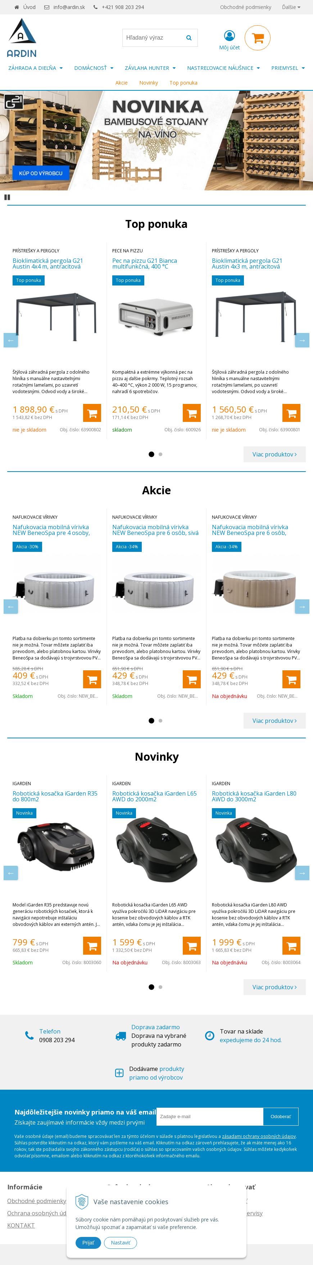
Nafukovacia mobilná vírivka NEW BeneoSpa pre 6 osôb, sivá (155, 530)
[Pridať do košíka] (92, 413)
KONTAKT (21, 1225)
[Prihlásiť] (229, 39)
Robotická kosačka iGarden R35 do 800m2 (55, 796)
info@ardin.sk (69, 7)
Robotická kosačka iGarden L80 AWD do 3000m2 (254, 796)
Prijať (88, 1243)
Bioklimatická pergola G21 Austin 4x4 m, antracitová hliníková (48, 266)
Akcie (121, 82)
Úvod (29, 7)
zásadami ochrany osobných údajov (259, 1136)
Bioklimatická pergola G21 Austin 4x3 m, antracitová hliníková (247, 266)
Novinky (148, 82)
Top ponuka (183, 82)
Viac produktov (275, 454)
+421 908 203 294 (123, 7)
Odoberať (281, 1116)
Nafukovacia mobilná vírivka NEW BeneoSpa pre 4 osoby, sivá (51, 533)
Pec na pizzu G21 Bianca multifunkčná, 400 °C (144, 263)
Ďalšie (291, 7)
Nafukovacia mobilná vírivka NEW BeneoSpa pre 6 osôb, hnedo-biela (250, 533)
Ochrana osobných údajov (42, 1213)
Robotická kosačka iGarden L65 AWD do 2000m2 (154, 796)
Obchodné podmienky (245, 7)
